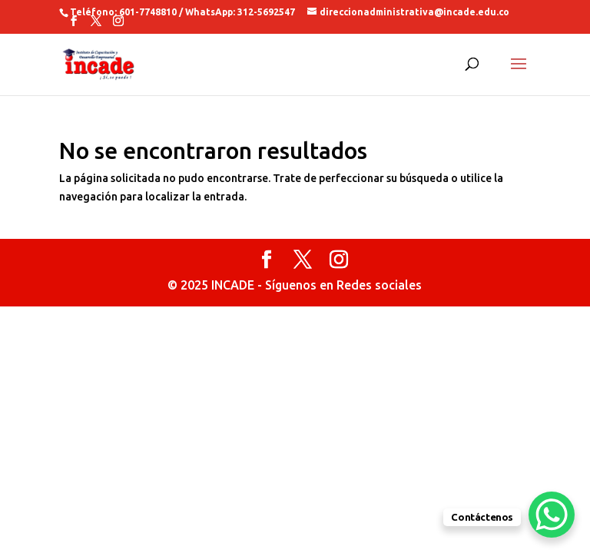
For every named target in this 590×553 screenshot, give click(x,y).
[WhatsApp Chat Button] (552, 515)
